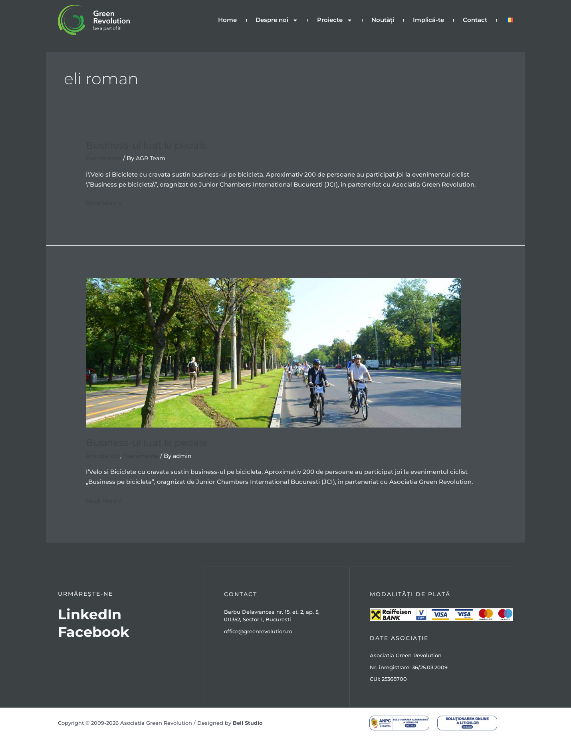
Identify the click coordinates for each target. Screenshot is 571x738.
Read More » (104, 203)
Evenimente (104, 158)
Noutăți (382, 20)
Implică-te (428, 20)
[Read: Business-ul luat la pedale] (273, 352)
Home (227, 20)
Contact (475, 20)
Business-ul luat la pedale (152, 145)
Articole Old (104, 456)
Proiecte (335, 20)
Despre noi (277, 20)
